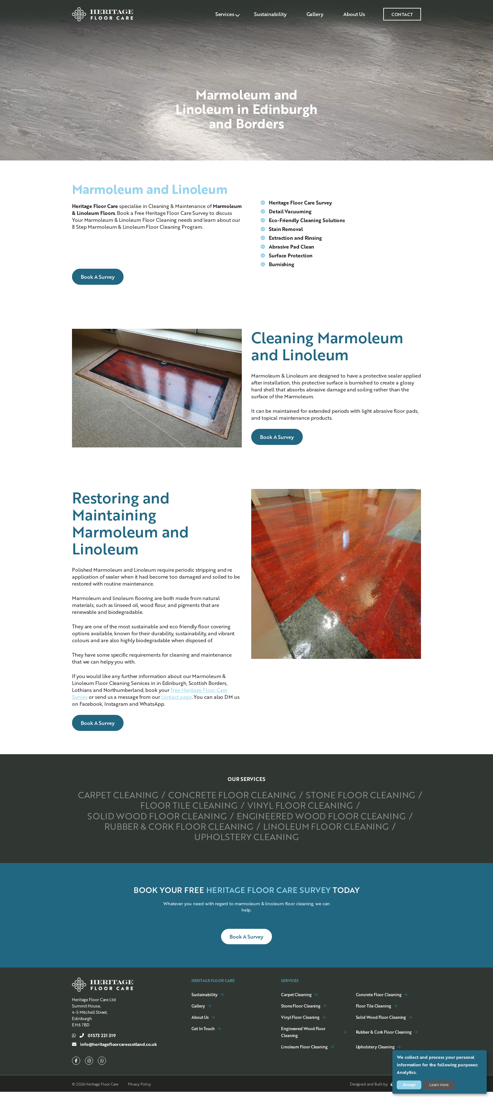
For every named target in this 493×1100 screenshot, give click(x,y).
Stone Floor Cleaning (189, 805)
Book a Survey (98, 276)
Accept (409, 1085)
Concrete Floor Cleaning (295, 795)
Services (220, 14)
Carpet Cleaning (172, 795)
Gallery (312, 14)
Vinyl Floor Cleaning (166, 815)
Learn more (439, 1085)
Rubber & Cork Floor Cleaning (173, 835)
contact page (176, 696)
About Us (353, 14)
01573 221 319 (94, 1044)
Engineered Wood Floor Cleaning (246, 825)
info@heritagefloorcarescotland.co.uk (114, 1052)
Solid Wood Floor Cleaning (308, 815)
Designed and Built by (384, 1092)
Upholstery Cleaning (246, 845)
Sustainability (267, 14)
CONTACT (402, 14)
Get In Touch (203, 1037)
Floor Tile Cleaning (310, 805)
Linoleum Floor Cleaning (333, 835)
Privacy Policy (139, 1092)
